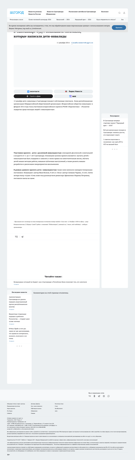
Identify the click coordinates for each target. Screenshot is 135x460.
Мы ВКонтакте (58, 408)
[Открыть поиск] (119, 13)
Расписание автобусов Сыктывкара (82, 12)
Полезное (105, 12)
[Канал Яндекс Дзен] (33, 96)
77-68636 (22, 440)
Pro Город (9, 411)
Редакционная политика (13, 406)
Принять (119, 27)
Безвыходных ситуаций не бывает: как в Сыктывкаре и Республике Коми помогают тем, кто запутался (53, 283)
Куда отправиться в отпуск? (106, 19)
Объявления (50, 14)
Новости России (34, 14)
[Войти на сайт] (124, 13)
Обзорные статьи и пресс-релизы (16, 403)
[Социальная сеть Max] (73, 96)
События (9, 413)
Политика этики (59, 403)
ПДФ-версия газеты (36, 408)
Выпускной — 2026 (63, 19)
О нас (56, 406)
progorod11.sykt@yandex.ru (14, 429)
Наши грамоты (11, 408)
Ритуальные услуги (16, 19)
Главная (33, 413)
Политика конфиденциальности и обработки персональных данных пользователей (76, 444)
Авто (56, 411)
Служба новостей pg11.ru (82, 43)
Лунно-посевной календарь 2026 (40, 19)
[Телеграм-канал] (99, 396)
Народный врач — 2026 (83, 19)
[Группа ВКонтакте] (33, 91)
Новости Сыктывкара (55, 12)
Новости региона (35, 12)
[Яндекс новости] (73, 91)
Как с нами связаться (36, 406)
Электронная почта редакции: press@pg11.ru (45, 425)
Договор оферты (35, 403)
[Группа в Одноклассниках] (94, 396)
